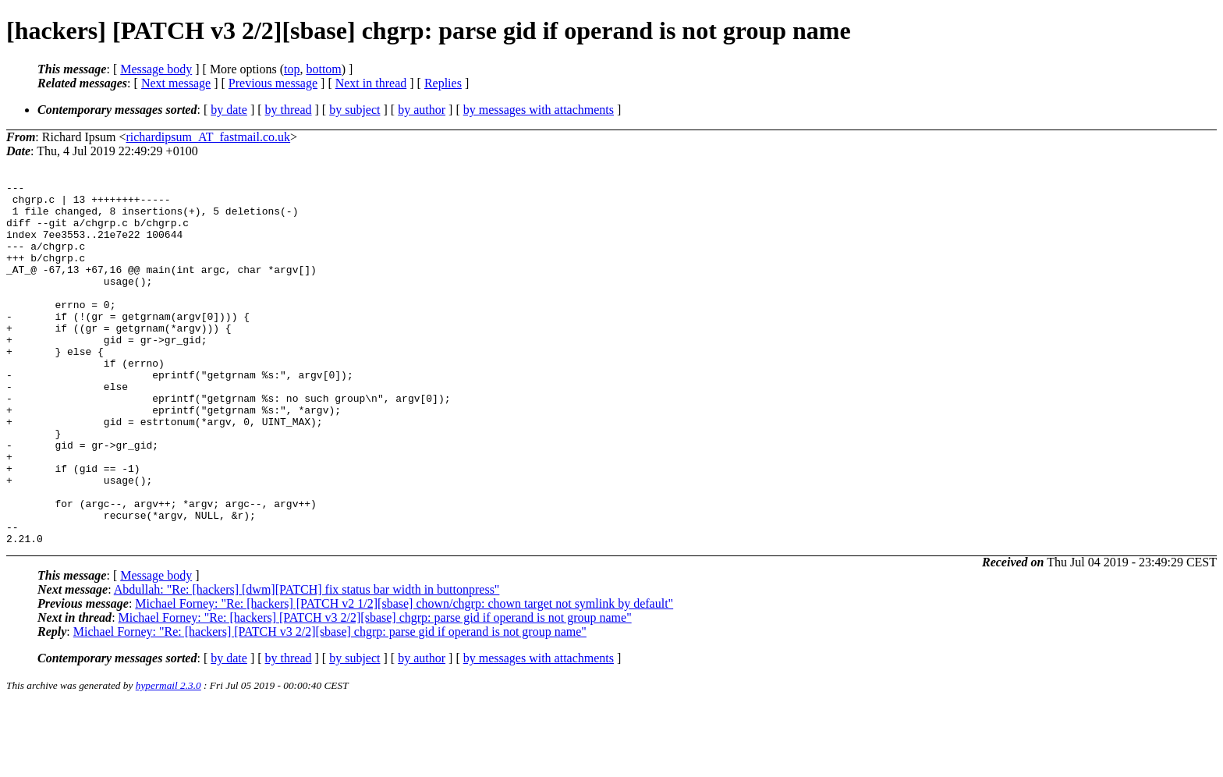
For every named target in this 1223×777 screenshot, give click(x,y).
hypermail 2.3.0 (168, 758)
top (292, 69)
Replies (443, 83)
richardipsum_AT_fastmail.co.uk (208, 137)
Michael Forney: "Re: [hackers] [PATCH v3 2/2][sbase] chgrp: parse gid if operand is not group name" (375, 690)
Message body (156, 69)
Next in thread (371, 83)
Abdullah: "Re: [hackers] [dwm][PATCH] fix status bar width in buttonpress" (307, 662)
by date (229, 109)
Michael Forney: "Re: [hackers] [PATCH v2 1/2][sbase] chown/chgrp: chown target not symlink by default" (404, 676)
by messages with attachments (538, 109)
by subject (354, 109)
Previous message (273, 83)
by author (421, 109)
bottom (323, 69)
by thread (288, 109)
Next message (176, 83)
